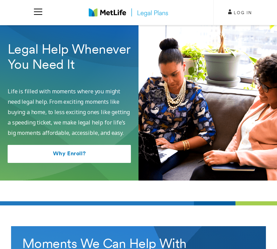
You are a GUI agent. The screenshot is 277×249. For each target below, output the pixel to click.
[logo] (128, 12)
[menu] (38, 12)
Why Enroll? (69, 154)
